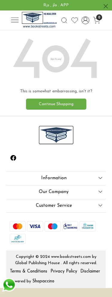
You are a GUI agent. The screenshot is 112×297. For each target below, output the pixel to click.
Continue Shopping (56, 104)
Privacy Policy (63, 271)
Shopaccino (43, 281)
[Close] (105, 6)
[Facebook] (13, 159)
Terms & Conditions (28, 271)
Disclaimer (90, 271)
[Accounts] (85, 20)
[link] (64, 20)
